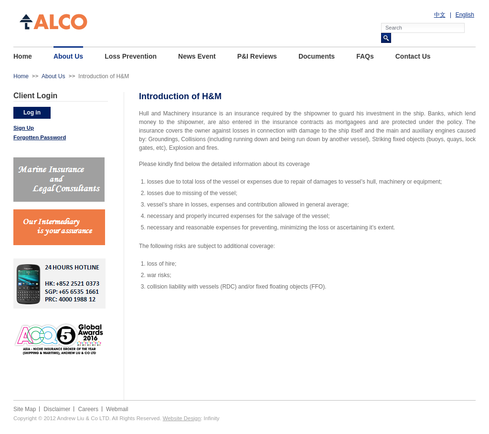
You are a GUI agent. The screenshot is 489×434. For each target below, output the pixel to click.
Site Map (24, 409)
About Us (53, 76)
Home (21, 76)
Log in (32, 112)
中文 (440, 14)
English (465, 14)
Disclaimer (56, 409)
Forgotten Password (39, 137)
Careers (88, 409)
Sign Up (23, 128)
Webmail (117, 409)
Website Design (182, 418)
